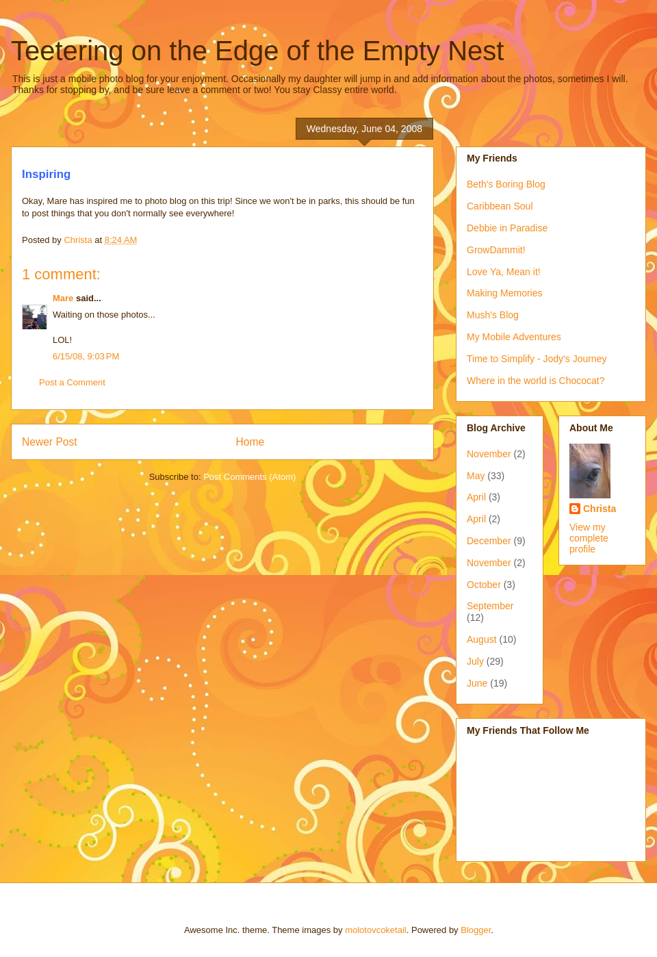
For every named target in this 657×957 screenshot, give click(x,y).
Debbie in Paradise (507, 227)
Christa (599, 508)
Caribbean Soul (500, 206)
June (477, 683)
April (476, 497)
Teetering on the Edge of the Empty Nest (257, 51)
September (490, 605)
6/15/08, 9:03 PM (86, 356)
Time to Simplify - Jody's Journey (536, 358)
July (475, 661)
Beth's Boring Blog (506, 184)
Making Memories (504, 293)
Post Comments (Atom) (249, 477)
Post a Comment (72, 382)
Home (250, 442)
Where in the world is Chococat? (536, 380)
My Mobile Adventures (514, 336)
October (484, 584)
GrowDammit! (496, 249)
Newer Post (49, 442)
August (482, 639)
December (489, 540)
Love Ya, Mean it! (504, 271)
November (489, 453)
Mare (63, 298)
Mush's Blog (493, 314)
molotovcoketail (376, 930)
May (476, 475)
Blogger (476, 930)
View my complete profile (588, 538)
